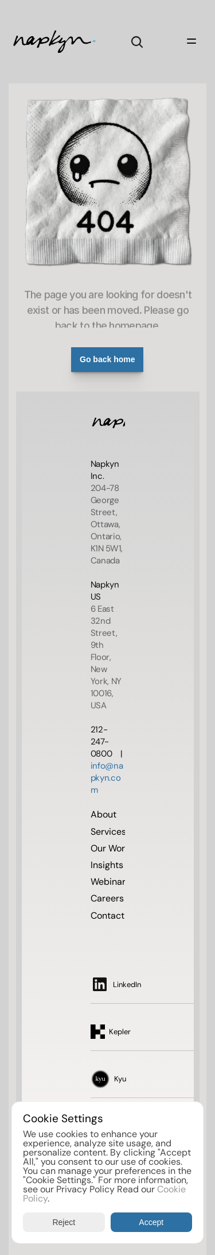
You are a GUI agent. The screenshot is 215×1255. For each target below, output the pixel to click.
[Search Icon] (137, 41)
